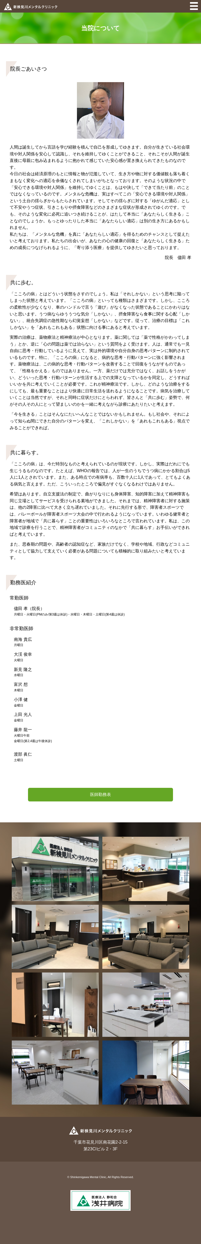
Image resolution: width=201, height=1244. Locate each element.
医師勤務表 (100, 794)
